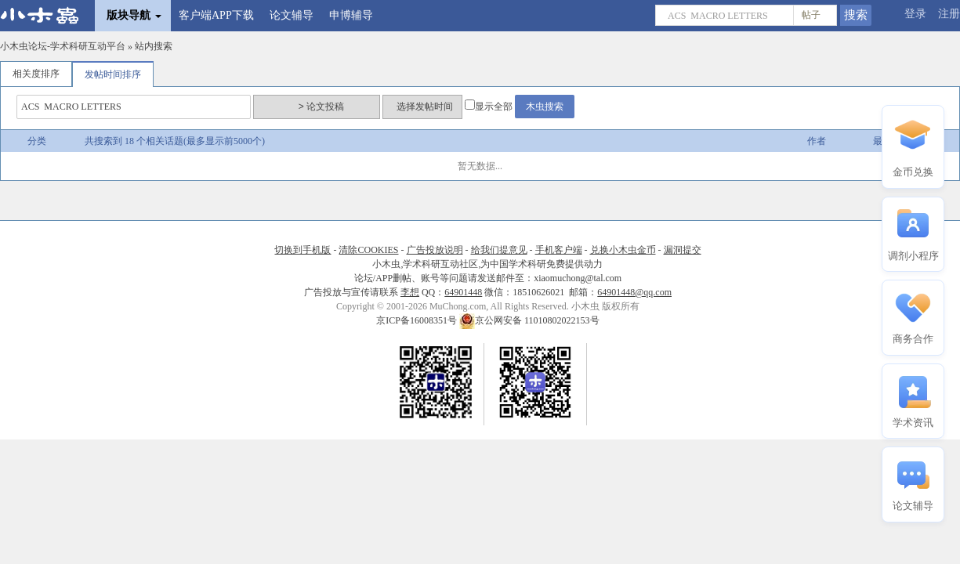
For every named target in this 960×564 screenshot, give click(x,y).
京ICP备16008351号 (417, 320)
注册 (949, 14)
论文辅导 (291, 15)
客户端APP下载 (216, 15)
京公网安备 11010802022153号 (529, 320)
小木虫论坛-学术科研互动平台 (62, 46)
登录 (915, 14)
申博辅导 (351, 15)
